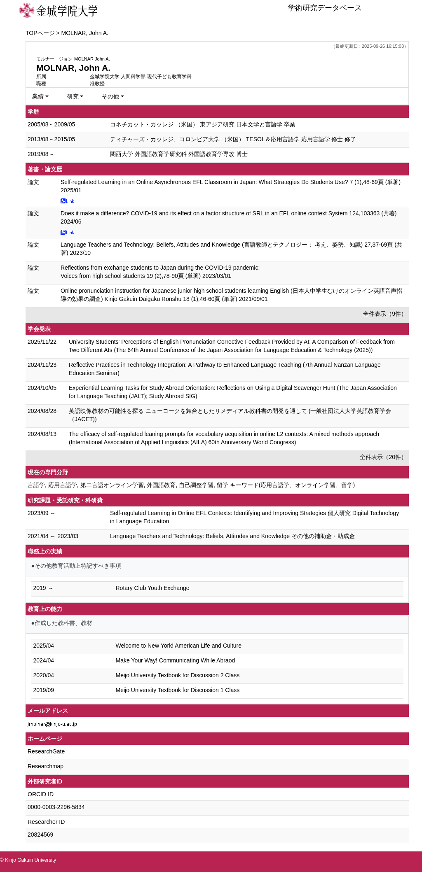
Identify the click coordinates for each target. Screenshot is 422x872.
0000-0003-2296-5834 (56, 807)
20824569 (40, 834)
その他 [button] (110, 96)
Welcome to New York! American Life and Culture (179, 645)
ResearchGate (46, 751)
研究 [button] (73, 96)
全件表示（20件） (383, 457)
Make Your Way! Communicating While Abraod (175, 660)
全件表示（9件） (385, 313)
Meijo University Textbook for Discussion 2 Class (178, 675)
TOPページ (40, 33)
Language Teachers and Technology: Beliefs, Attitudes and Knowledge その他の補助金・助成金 (232, 536)
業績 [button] (38, 96)
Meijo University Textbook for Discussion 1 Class (178, 690)
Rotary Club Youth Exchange (153, 588)
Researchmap (45, 766)
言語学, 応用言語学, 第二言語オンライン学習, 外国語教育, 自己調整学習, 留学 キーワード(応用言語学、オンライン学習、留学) (191, 485)
